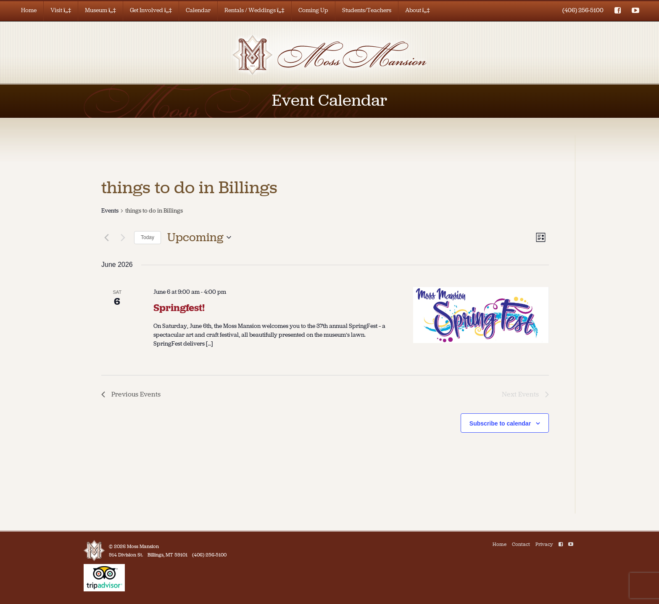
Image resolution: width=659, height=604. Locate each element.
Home (29, 10)
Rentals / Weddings (254, 10)
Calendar (198, 10)
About (417, 10)
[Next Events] (123, 237)
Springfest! (179, 307)
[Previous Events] (106, 237)
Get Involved (151, 10)
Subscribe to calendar (500, 423)
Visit (60, 10)
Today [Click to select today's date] (147, 237)
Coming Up (313, 10)
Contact (521, 544)
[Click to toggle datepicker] (199, 237)
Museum (100, 10)
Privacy (544, 544)
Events (110, 211)
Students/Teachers (366, 10)
